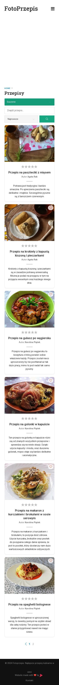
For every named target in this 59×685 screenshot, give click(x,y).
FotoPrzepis (21, 8)
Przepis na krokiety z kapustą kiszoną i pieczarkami (29, 253)
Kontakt (29, 680)
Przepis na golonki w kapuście (29, 424)
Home (7, 88)
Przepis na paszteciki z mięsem (29, 172)
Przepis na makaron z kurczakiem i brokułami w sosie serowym (29, 514)
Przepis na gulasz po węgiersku (29, 338)
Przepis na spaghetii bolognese (29, 604)
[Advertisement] (29, 48)
